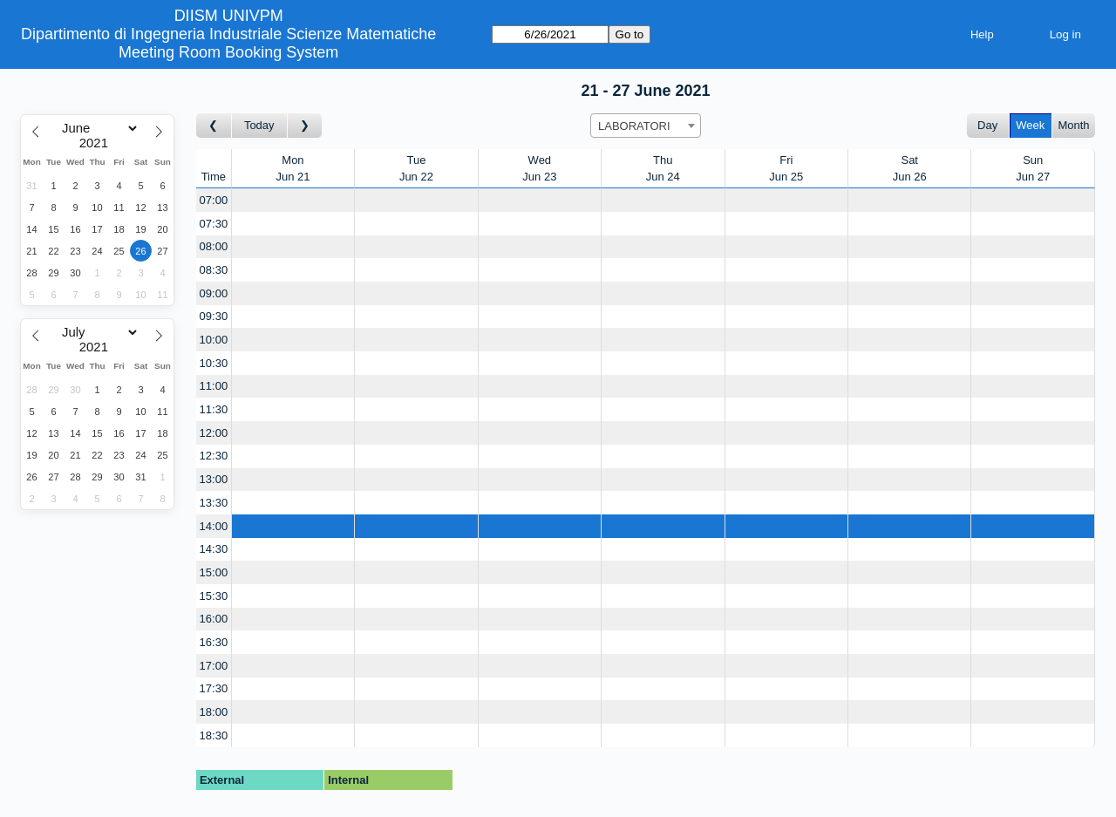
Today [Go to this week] (259, 125)
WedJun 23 (539, 168)
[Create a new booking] (293, 200)
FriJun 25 (786, 168)
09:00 (214, 293)
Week (1030, 125)
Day (987, 125)
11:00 (214, 385)
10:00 (214, 339)
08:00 (214, 246)
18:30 (214, 735)
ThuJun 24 (663, 168)
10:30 (214, 363)
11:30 (214, 409)
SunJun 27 (1033, 168)
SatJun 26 (910, 168)
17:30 (214, 688)
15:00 (214, 572)
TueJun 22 (416, 168)
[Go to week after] (305, 126)
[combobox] (645, 125)
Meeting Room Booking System (228, 52)
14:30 (214, 548)
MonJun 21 (293, 168)
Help (982, 34)
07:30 (214, 223)
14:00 (214, 526)
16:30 (214, 642)
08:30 (214, 269)
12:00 (214, 432)
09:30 (214, 316)
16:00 (214, 618)
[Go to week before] (214, 126)
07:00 (214, 200)
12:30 (214, 455)
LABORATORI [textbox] (634, 126)
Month (1073, 125)
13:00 (214, 479)
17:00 (214, 665)
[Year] (97, 143)
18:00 (214, 711)
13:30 (214, 502)
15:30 (214, 596)
